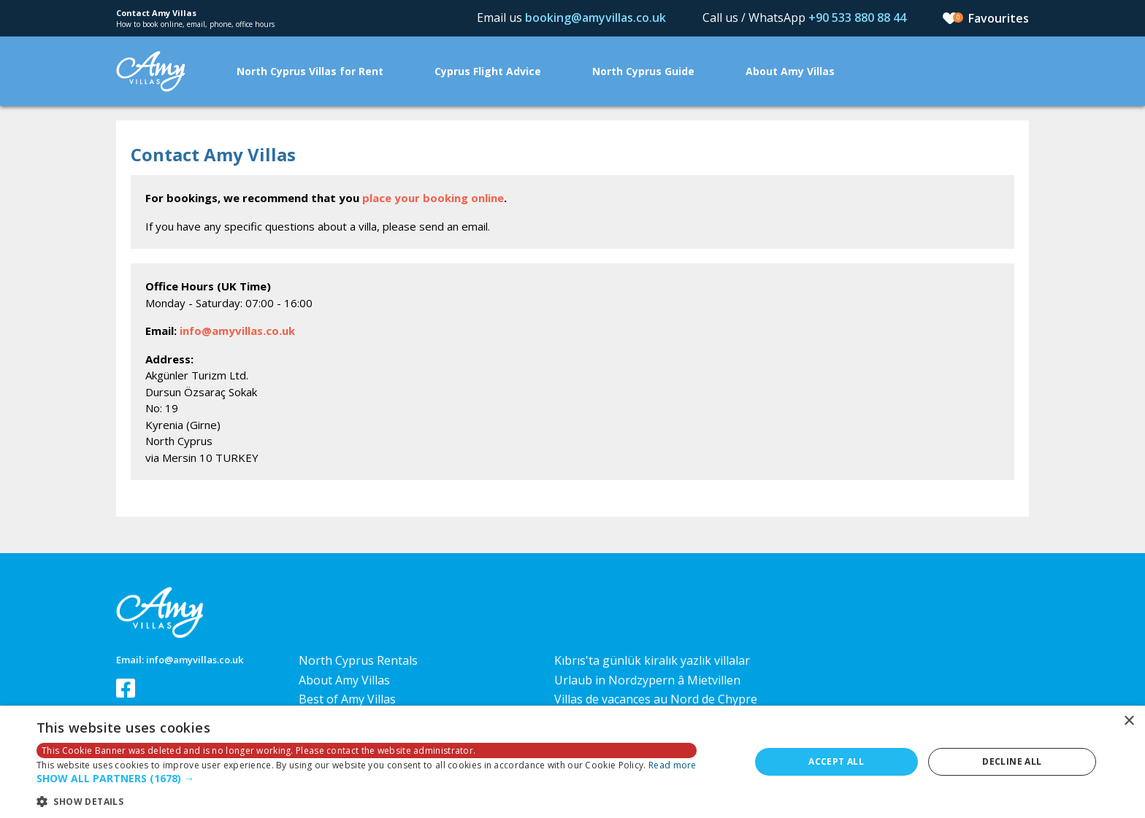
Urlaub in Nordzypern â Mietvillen (647, 680)
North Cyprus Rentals (358, 660)
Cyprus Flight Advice (487, 71)
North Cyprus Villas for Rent (310, 71)
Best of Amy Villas (347, 699)
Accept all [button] (836, 761)
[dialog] (572, 762)
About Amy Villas (790, 71)
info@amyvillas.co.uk (237, 330)
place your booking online (433, 197)
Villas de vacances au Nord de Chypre (655, 699)
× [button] (1128, 721)
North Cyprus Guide (643, 71)
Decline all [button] (1011, 761)
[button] (367, 779)
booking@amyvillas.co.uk (595, 17)
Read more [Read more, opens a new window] (672, 765)
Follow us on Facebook (125, 688)
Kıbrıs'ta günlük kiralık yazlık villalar (652, 660)
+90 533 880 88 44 (857, 17)
